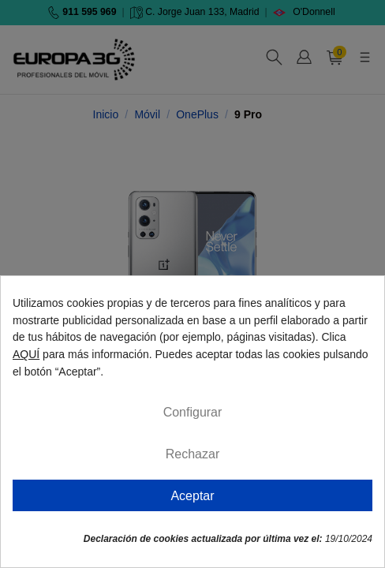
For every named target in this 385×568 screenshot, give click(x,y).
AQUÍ (26, 354)
